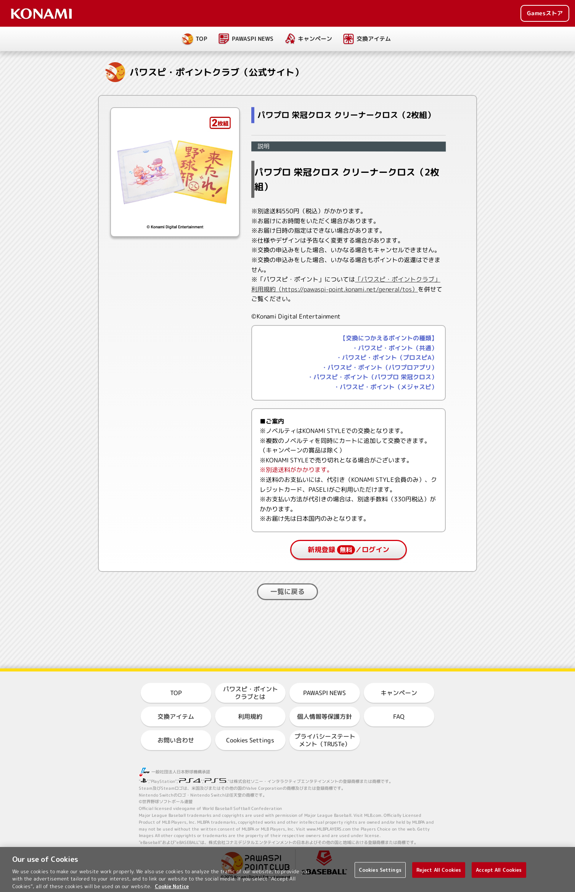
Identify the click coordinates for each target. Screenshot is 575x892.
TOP (201, 39)
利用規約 (250, 716)
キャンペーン (315, 39)
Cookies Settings (250, 740)
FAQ (399, 716)
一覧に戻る (287, 591)
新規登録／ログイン (348, 549)
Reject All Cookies (438, 877)
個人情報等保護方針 (324, 716)
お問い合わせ (175, 740)
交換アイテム (374, 39)
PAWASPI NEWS (252, 39)
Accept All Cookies (499, 877)
